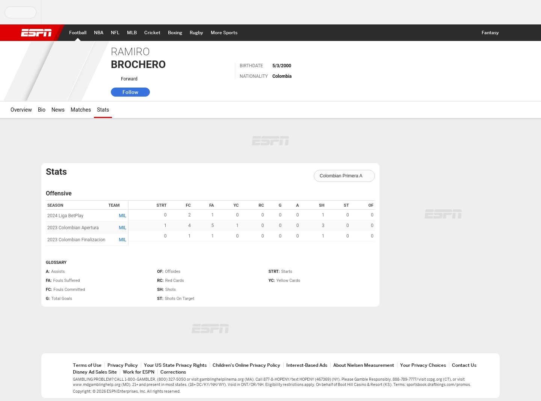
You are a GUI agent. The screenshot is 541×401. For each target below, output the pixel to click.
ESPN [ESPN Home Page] (36, 32)
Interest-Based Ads (306, 365)
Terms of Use (87, 365)
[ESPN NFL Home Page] (115, 32)
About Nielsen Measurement (363, 365)
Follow (130, 92)
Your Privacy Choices (423, 365)
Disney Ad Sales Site (95, 372)
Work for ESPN (138, 372)
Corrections (173, 372)
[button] (509, 33)
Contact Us (464, 365)
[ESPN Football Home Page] (77, 32)
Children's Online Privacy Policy (246, 365)
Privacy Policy (122, 365)
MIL (122, 215)
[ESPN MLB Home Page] (132, 32)
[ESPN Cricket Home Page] (152, 32)
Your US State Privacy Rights (175, 365)
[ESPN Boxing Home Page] (175, 32)
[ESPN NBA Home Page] (98, 32)
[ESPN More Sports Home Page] (224, 32)
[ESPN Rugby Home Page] (196, 32)
